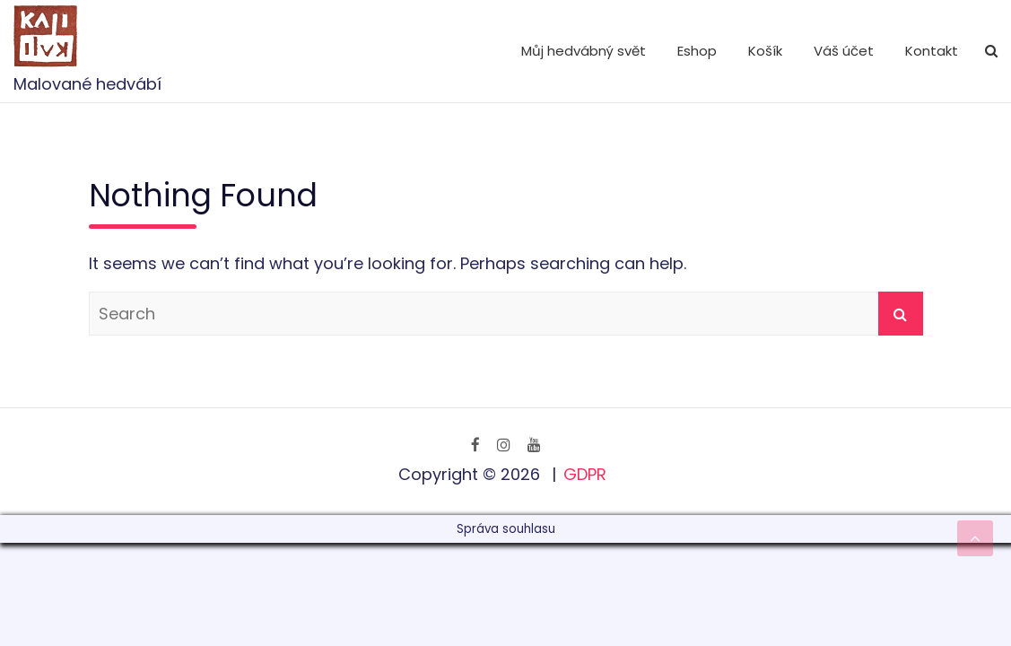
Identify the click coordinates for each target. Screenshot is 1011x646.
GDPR (584, 474)
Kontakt (931, 50)
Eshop (697, 50)
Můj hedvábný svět (583, 50)
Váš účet (844, 50)
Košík (765, 50)
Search (900, 314)
